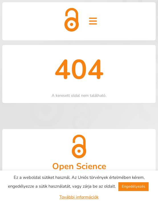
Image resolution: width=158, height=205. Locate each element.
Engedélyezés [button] (133, 186)
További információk (79, 197)
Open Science (79, 166)
